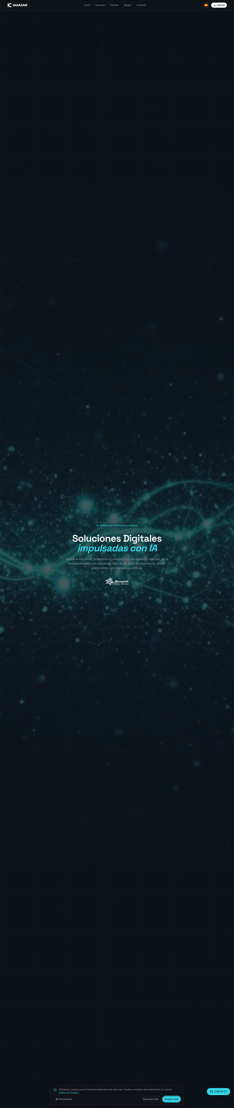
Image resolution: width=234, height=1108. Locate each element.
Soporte (219, 5)
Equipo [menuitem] (127, 5)
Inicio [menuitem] (87, 5)
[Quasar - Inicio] (17, 5)
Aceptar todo (172, 1099)
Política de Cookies (69, 1092)
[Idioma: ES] (206, 5)
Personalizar (63, 1099)
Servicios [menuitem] (100, 5)
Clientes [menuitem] (114, 5)
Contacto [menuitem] (141, 5)
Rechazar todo (151, 1099)
